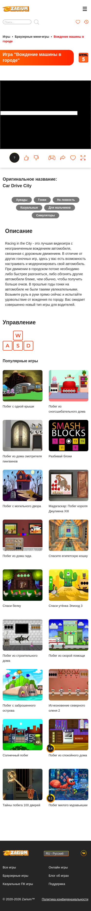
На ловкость (66, 200)
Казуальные (29, 207)
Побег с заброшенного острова (22, 690)
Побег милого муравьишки (69, 788)
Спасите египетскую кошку (69, 539)
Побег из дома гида (22, 539)
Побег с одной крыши (22, 389)
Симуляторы (45, 215)
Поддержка (57, 884)
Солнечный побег (22, 738)
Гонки (42, 200)
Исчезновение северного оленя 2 (69, 690)
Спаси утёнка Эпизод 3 (69, 588)
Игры (6, 36)
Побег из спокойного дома (69, 738)
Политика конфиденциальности (65, 899)
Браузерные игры (15, 875)
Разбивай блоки (69, 439)
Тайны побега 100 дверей (22, 788)
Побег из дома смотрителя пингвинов (22, 441)
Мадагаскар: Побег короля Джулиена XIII (69, 491)
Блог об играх (59, 875)
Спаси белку (22, 588)
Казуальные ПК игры (18, 884)
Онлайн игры (58, 867)
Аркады (21, 200)
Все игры (9, 867)
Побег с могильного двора (22, 489)
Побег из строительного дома (22, 641)
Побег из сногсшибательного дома (69, 391)
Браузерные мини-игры (32, 36)
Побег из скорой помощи (69, 638)
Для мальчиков (60, 207)
